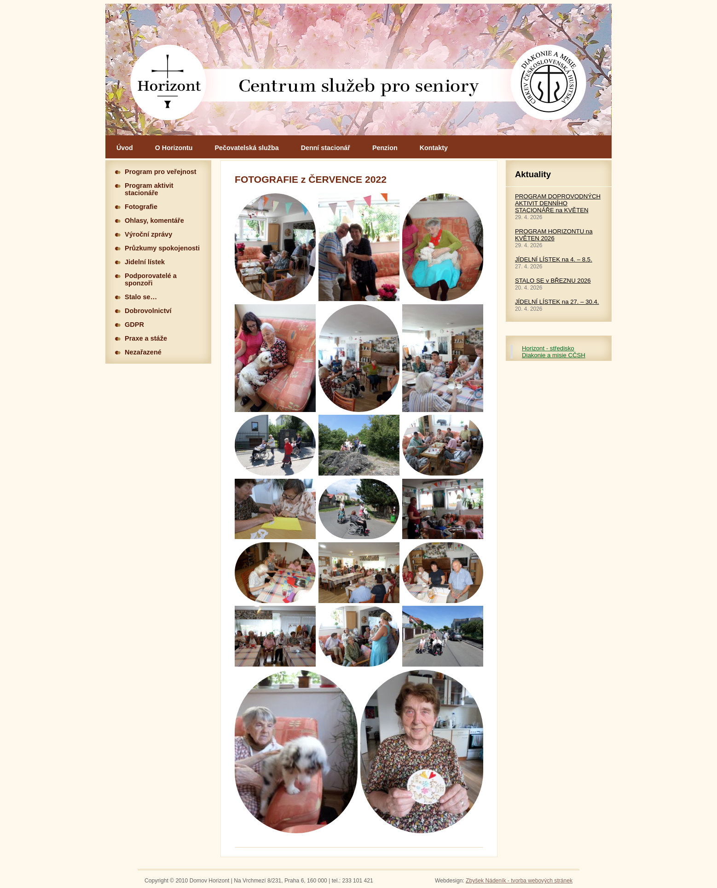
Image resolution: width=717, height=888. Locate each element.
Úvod (124, 147)
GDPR (134, 324)
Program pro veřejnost (161, 171)
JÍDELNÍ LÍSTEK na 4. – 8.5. (553, 259)
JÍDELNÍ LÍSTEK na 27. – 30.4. (557, 301)
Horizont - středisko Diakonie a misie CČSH (553, 352)
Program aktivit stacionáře (149, 189)
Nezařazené (143, 352)
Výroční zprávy (148, 234)
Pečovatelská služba (247, 147)
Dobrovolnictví (148, 310)
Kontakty (434, 147)
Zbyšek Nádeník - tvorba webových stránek (519, 880)
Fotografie (141, 206)
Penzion (385, 147)
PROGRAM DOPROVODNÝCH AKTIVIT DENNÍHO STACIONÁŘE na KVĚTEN (558, 203)
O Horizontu (174, 147)
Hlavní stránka (358, 69)
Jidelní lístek (145, 262)
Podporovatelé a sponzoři (151, 279)
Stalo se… (141, 297)
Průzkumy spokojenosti (162, 248)
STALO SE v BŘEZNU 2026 (553, 280)
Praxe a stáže (146, 338)
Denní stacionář (325, 147)
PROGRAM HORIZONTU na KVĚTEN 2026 (554, 235)
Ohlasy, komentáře (154, 220)
